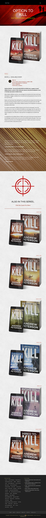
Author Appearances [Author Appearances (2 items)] (11, 483)
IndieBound (18, 84)
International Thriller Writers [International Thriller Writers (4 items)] (13, 490)
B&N (31, 81)
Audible (28, 81)
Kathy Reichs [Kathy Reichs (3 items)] (7, 493)
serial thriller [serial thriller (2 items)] (7, 500)
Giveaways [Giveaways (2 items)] (14, 488)
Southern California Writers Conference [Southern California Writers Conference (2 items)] (11, 501)
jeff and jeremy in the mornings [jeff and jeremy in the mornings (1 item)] (16, 491)
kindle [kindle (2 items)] (11, 493)
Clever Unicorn (30, 515)
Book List (18, 512)
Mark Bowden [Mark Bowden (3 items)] (15, 493)
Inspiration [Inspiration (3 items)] (6, 490)
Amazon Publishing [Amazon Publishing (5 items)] (11, 479)
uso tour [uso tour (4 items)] (16, 505)
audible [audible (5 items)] (15, 481)
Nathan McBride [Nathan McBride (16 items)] (12, 495)
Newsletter (33, 512)
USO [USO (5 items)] (13, 505)
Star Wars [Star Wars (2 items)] (19, 501)
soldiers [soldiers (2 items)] (11, 500)
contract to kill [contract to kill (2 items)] (18, 486)
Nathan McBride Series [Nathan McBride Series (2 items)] (8, 496)
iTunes (13, 84)
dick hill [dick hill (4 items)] (6, 488)
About (14, 512)
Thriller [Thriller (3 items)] (6, 503)
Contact (28, 512)
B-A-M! (13, 82)
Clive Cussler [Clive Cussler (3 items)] (13, 486)
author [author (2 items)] (6, 483)
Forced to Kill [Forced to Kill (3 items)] (10, 488)
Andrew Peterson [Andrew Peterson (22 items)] (18, 479)
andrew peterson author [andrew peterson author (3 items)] (9, 481)
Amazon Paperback (22, 81)
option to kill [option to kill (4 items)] (7, 498)
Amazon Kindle (15, 81)
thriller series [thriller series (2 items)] (16, 503)
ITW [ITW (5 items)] (9, 491)
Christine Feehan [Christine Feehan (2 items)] (7, 486)
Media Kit (23, 512)
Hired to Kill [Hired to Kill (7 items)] (19, 488)
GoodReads (25, 82)
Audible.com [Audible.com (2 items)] (19, 481)
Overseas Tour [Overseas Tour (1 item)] (12, 498)
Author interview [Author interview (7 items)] (18, 483)
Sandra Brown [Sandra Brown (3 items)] (17, 498)
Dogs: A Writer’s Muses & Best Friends (32, 488)
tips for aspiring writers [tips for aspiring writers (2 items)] (8, 505)
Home (10, 512)
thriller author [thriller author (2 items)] (10, 503)
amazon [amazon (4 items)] (6, 479)
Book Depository (19, 82)
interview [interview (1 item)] (6, 491)
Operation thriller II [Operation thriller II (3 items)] (16, 496)
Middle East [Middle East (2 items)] (6, 495)
